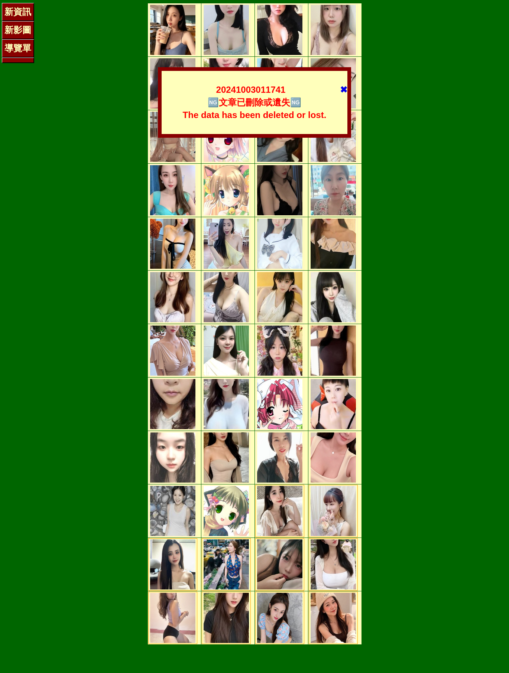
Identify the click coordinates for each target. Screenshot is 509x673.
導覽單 (17, 48)
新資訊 (17, 12)
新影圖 (17, 30)
